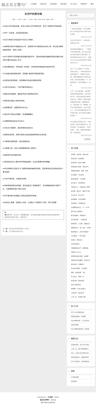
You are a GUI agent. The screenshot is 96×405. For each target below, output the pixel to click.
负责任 (73, 240)
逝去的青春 (74, 179)
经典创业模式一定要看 (78, 316)
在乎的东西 (74, 219)
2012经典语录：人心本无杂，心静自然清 (81, 320)
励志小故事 (82, 162)
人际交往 (74, 293)
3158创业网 (75, 377)
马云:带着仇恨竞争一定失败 (80, 329)
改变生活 (87, 260)
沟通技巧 (81, 264)
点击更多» (87, 139)
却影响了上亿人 (76, 252)
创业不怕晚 (74, 325)
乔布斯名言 (82, 203)
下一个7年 (86, 207)
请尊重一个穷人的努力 (78, 289)
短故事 (86, 256)
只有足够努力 (75, 244)
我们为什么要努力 (77, 211)
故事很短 (85, 248)
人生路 (80, 223)
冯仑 (83, 272)
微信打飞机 (86, 191)
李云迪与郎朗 (75, 268)
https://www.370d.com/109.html (48, 215)
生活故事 (74, 175)
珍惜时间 (74, 223)
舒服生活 (87, 223)
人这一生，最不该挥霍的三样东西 (81, 349)
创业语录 (74, 162)
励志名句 (85, 167)
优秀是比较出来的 (77, 256)
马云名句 (81, 195)
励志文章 (81, 293)
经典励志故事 (75, 171)
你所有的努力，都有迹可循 (80, 357)
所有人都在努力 (76, 285)
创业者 (79, 154)
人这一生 (74, 297)
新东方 (79, 191)
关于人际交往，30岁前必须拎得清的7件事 (81, 361)
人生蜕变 (74, 236)
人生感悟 (33, 4)
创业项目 (74, 381)
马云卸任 (81, 175)
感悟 (72, 272)
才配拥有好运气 (76, 248)
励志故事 (53, 4)
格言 (86, 171)
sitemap (53, 400)
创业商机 (81, 158)
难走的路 (81, 280)
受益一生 (81, 276)
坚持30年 (74, 264)
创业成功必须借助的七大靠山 (19, 228)
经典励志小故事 (76, 167)
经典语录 (84, 4)
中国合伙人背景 (85, 187)
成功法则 (85, 154)
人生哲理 (84, 268)
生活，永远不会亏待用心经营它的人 (81, 353)
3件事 (89, 228)
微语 (92, 4)
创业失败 (74, 280)
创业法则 (74, 158)
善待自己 (80, 240)
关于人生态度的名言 (77, 312)
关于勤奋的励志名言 (16, 231)
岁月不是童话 (84, 232)
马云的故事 (82, 199)
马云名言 (74, 195)
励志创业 (63, 4)
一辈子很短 (82, 236)
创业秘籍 (74, 199)
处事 (82, 171)
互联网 (73, 154)
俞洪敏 (73, 191)
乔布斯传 (74, 203)
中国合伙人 (74, 187)
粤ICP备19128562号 (48, 402)
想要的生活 (74, 228)
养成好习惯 (82, 297)
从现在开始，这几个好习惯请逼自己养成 (81, 345)
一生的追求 (83, 219)
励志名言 (43, 4)
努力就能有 (74, 215)
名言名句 (74, 183)
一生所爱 (19, 19)
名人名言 (73, 4)
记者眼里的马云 (76, 207)
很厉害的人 (74, 232)
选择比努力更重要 (77, 260)
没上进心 (74, 276)
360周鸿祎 (81, 183)
